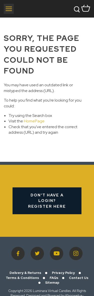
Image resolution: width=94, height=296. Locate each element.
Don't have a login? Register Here (47, 201)
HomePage (34, 121)
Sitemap (52, 282)
